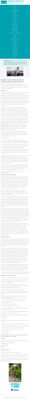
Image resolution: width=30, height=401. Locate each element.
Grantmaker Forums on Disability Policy (15, 33)
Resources (15, 45)
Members (15, 41)
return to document (7, 361)
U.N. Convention (15, 24)
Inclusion (15, 19)
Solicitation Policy (15, 38)
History (15, 9)
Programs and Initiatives (15, 16)
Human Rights (15, 21)
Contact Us (15, 14)
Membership (15, 57)
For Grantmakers (15, 53)
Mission (15, 7)
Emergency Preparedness (15, 29)
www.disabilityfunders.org (5, 125)
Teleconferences (15, 26)
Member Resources (15, 43)
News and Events (15, 34)
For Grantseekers (15, 55)
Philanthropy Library (15, 52)
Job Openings (15, 50)
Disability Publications (15, 46)
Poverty (15, 22)
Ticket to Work (15, 31)
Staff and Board (15, 12)
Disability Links (15, 48)
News (15, 36)
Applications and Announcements (15, 40)
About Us (15, 5)
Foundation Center (15, 28)
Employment (15, 17)
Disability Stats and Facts (15, 10)
